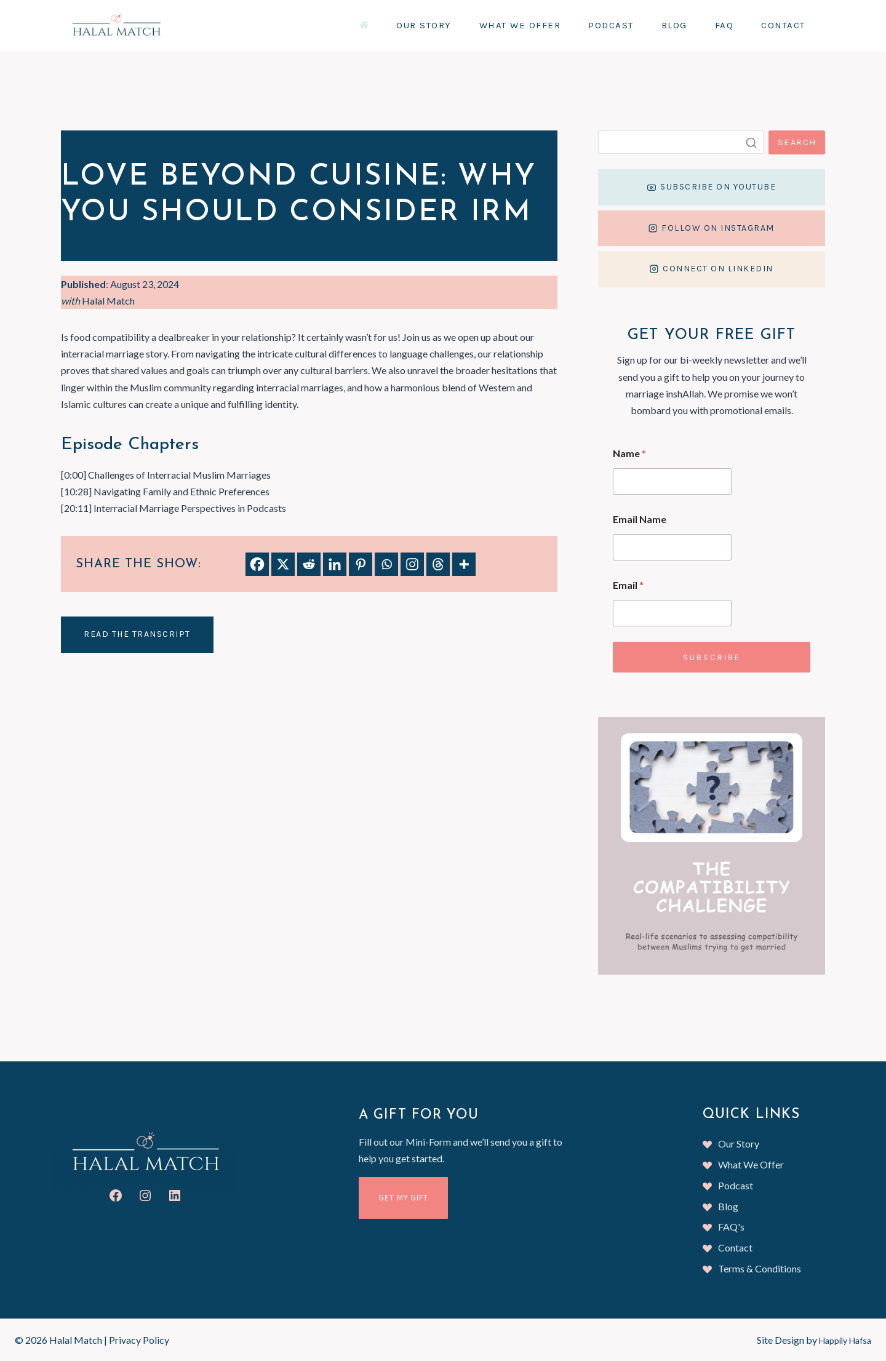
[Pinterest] (360, 564)
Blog (674, 25)
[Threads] (438, 564)
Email (636, 601)
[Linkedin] (334, 564)
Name (638, 470)
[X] (283, 564)
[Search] (685, 142)
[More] (464, 564)
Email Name (648, 535)
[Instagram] (412, 564)
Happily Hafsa (840, 1340)
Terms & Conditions (759, 1268)
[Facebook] (257, 564)
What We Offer (520, 25)
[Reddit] (309, 564)
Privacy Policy (139, 1340)
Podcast (611, 25)
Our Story (424, 25)
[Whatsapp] (386, 564)
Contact (783, 25)
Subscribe (715, 674)
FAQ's (731, 1226)
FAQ (724, 25)
